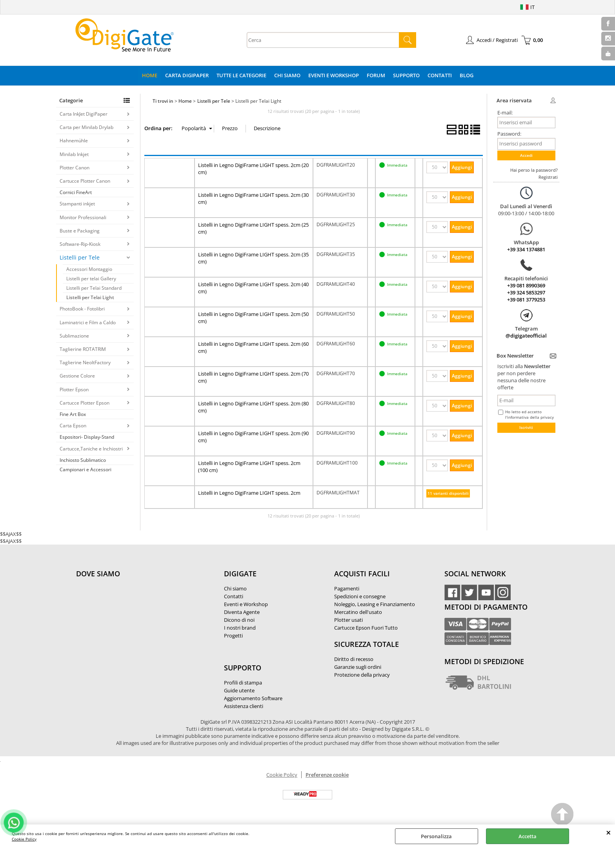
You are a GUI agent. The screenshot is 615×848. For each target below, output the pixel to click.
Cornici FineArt (76, 192)
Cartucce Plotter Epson (84, 402)
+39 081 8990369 (526, 285)
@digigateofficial (526, 335)
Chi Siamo (287, 75)
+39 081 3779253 (526, 299)
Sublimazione (74, 335)
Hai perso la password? (534, 170)
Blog (466, 75)
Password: (509, 133)
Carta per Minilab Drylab (86, 127)
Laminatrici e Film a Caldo (88, 322)
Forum (376, 75)
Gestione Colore (77, 375)
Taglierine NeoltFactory (85, 362)
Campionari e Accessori (85, 469)
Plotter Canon (74, 167)
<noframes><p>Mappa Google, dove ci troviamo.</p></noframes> (135, 625)
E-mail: (505, 112)
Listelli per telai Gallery (91, 278)
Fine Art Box (73, 414)
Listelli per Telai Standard (94, 288)
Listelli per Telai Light (90, 297)
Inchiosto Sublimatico (83, 460)
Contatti (440, 75)
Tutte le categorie (241, 75)
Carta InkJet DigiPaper (83, 114)
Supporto (406, 75)
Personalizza (436, 836)
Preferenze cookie (327, 774)
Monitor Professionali (83, 217)
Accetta (528, 836)
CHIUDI (608, 832)
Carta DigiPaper (187, 75)
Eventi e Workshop (333, 75)
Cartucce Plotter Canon (85, 181)
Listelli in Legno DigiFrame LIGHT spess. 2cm (249, 492)
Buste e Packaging (80, 230)
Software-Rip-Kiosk (80, 244)
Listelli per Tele (80, 257)
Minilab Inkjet (74, 154)
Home (149, 75)
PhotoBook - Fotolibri (82, 308)
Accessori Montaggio (89, 269)
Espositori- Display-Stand (87, 437)
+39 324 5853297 (526, 292)
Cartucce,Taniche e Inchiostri (91, 448)
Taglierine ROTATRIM (83, 349)
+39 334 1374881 (526, 249)
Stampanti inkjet (77, 203)
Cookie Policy (24, 839)
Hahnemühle (74, 140)
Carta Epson (73, 425)
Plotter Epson (74, 389)
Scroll (562, 815)
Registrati (548, 177)
